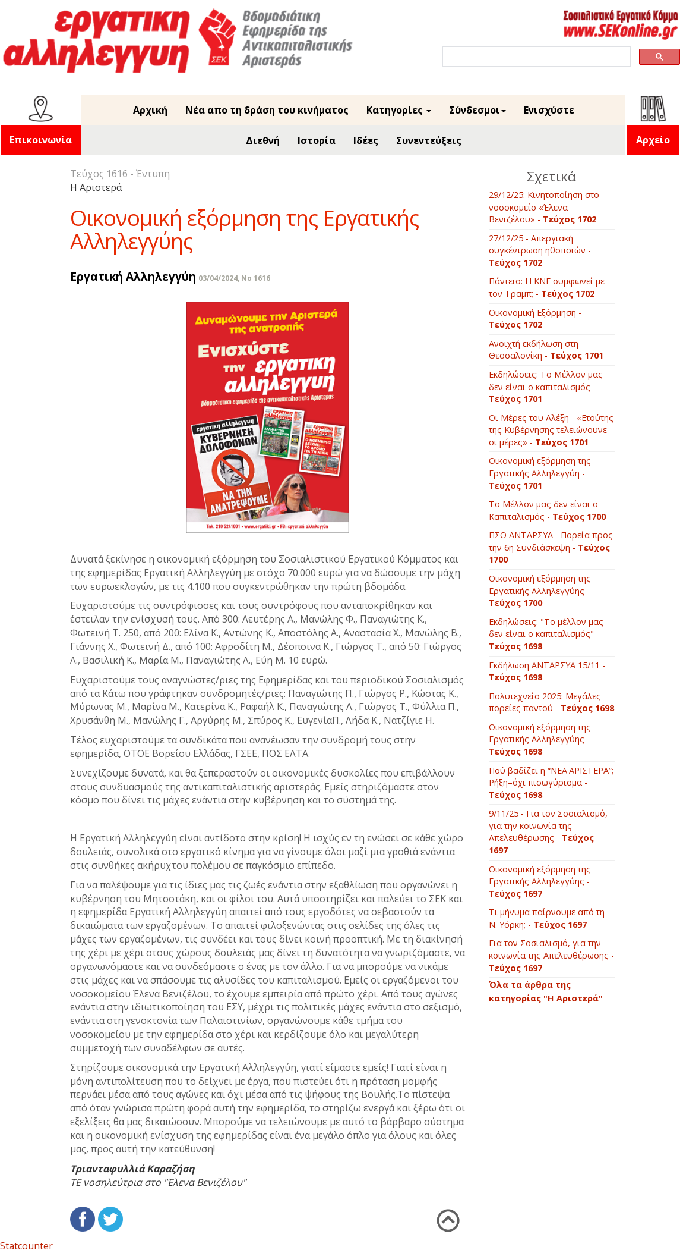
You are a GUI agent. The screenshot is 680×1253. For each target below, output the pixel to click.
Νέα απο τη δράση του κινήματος (267, 110)
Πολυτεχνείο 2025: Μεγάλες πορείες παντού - (551, 702)
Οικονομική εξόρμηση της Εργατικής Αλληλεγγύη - (540, 473)
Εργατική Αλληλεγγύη (133, 276)
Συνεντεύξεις (428, 140)
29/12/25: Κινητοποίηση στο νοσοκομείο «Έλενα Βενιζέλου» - (544, 207)
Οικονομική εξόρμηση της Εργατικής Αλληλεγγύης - (540, 590)
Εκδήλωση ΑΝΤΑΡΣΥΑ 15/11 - (547, 671)
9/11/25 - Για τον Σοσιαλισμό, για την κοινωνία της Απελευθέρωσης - (548, 832)
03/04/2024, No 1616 (234, 278)
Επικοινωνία (41, 139)
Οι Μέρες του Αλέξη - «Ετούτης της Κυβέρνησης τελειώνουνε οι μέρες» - (551, 430)
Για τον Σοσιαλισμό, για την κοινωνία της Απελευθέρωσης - (551, 955)
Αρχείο (653, 139)
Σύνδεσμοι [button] (477, 110)
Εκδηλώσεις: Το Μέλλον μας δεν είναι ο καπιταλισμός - (546, 386)
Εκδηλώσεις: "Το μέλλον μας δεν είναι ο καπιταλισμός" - (546, 634)
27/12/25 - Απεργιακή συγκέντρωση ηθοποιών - (540, 250)
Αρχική (150, 110)
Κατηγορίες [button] (398, 110)
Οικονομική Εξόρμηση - (535, 319)
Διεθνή (263, 140)
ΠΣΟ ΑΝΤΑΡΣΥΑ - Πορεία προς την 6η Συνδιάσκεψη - (551, 547)
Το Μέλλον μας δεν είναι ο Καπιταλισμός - (547, 510)
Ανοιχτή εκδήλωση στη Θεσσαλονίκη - (546, 350)
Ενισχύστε (549, 110)
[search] (535, 57)
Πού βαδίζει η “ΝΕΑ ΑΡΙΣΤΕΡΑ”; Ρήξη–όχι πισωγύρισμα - (551, 782)
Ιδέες (365, 140)
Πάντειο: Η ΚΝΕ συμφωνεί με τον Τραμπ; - (547, 287)
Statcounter (26, 1245)
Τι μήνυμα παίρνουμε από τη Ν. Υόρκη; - (547, 918)
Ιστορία (317, 140)
